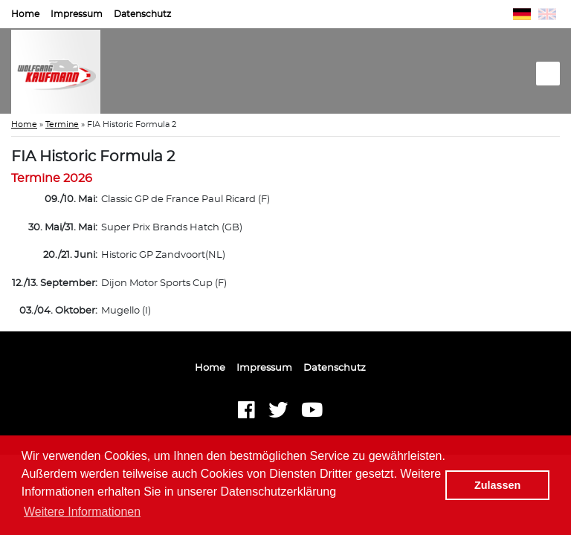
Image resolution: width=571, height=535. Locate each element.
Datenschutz (142, 14)
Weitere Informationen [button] (82, 511)
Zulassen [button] (497, 485)
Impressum (77, 14)
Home (25, 14)
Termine (62, 124)
